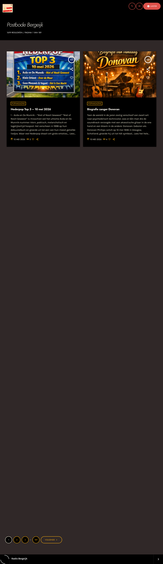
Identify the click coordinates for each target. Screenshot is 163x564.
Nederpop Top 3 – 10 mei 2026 (31, 109)
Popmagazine (18, 103)
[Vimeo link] (13, 6)
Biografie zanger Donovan (103, 109)
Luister (152, 6)
